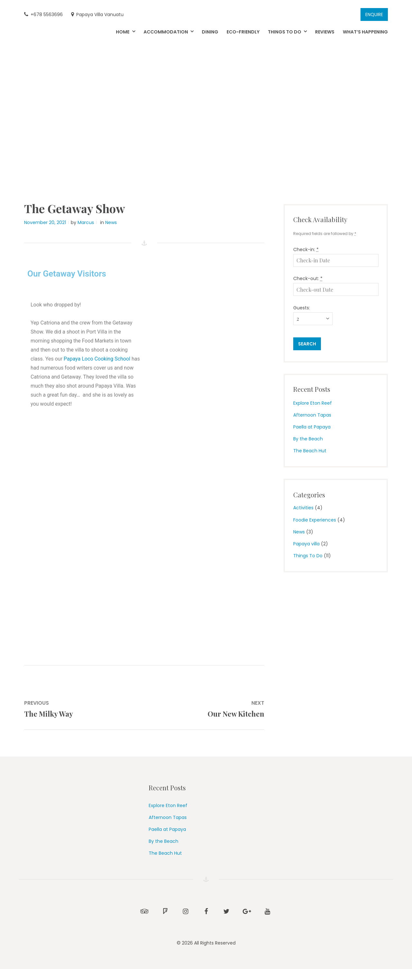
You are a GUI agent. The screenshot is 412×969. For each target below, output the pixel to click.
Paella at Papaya (312, 427)
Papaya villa (306, 544)
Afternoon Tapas (312, 415)
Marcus (86, 222)
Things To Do (308, 555)
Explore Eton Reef (312, 403)
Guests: (301, 308)
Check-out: (308, 278)
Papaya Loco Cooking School (97, 359)
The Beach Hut (309, 450)
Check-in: (306, 249)
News (111, 222)
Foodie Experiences (314, 520)
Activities (303, 507)
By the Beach (308, 439)
